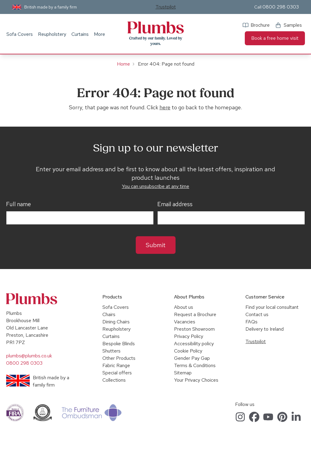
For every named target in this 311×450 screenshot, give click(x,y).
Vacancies (184, 322)
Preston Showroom (194, 329)
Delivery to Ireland (264, 329)
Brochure (260, 25)
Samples (293, 25)
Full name (18, 204)
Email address (175, 204)
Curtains (80, 34)
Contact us (256, 314)
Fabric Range (116, 365)
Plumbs (155, 28)
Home (123, 64)
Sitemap (183, 373)
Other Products (118, 358)
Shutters (111, 351)
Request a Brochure (195, 314)
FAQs (251, 322)
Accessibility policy (194, 343)
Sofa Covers (19, 34)
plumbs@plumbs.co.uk (29, 356)
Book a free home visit (275, 38)
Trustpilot (166, 7)
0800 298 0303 (280, 7)
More (99, 34)
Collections (114, 380)
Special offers (117, 373)
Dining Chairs (116, 322)
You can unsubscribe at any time (155, 186)
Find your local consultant (272, 307)
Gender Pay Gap (192, 358)
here (164, 107)
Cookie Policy (188, 351)
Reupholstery (52, 34)
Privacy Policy (188, 336)
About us (183, 307)
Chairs (108, 314)
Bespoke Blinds (118, 343)
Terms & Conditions (195, 365)
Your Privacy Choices (196, 380)
